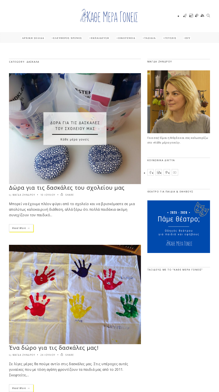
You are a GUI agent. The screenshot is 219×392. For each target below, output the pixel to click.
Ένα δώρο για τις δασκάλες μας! (54, 347)
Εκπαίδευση (100, 38)
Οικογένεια (126, 38)
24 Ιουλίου (47, 354)
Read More (21, 228)
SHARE (67, 194)
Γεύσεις (170, 38)
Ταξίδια (150, 38)
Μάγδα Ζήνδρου (24, 194)
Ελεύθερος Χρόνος (67, 38)
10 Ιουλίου (47, 194)
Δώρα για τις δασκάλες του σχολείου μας (66, 187)
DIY (188, 38)
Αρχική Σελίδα (33, 38)
